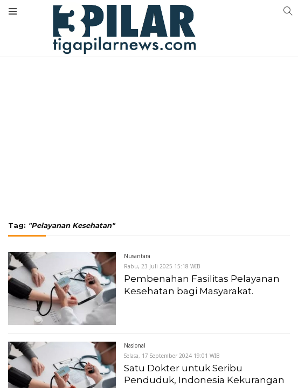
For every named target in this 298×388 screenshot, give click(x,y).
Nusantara (137, 256)
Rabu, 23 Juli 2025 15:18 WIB (162, 266)
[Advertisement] (149, 80)
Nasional (134, 345)
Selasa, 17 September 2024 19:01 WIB (172, 355)
